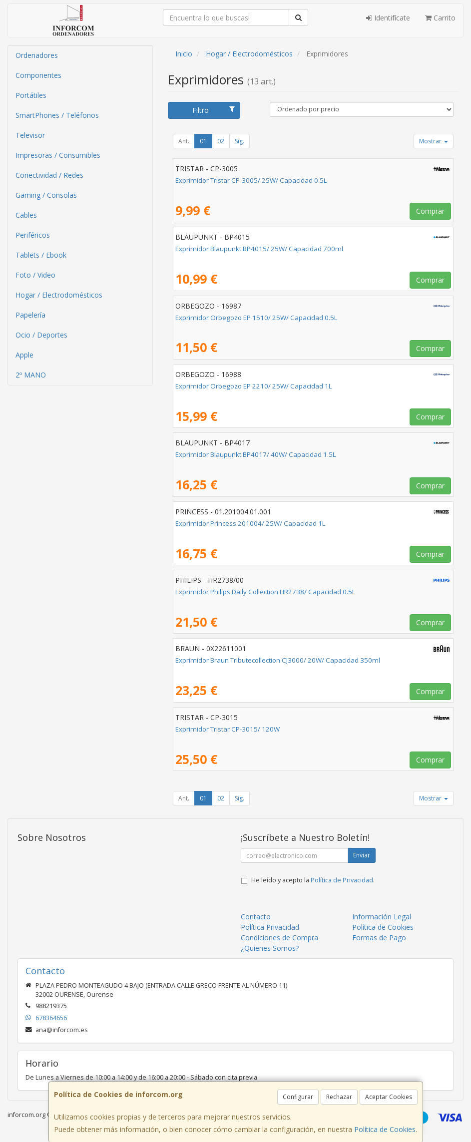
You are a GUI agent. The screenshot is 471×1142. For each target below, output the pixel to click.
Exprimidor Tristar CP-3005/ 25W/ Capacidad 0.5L (251, 180)
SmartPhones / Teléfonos (57, 115)
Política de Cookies (385, 1129)
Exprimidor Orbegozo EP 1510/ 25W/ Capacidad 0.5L (256, 317)
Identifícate (388, 17)
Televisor (30, 135)
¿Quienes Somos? (270, 948)
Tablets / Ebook (40, 255)
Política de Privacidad (342, 880)
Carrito (440, 17)
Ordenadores (36, 55)
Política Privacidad (270, 927)
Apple (24, 355)
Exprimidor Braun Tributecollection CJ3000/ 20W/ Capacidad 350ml (277, 660)
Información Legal (381, 916)
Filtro (213, 110)
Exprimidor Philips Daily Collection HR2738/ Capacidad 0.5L (265, 591)
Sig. (239, 141)
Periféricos (32, 235)
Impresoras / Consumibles (57, 155)
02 (220, 141)
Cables (26, 215)
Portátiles (30, 95)
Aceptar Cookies (388, 1097)
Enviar (361, 855)
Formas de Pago (379, 937)
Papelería (30, 315)
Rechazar (339, 1097)
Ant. (183, 141)
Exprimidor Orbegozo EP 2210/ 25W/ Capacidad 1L (253, 385)
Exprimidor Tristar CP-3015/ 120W (227, 729)
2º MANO (30, 375)
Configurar (298, 1097)
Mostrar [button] (433, 141)
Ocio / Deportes (41, 335)
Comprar (430, 211)
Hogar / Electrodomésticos (58, 295)
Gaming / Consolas (46, 195)
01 (203, 141)
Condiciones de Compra (279, 937)
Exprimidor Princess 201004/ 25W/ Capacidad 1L (250, 523)
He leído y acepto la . (313, 880)
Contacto (256, 916)
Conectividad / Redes (49, 175)
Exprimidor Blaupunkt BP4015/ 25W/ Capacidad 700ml (259, 248)
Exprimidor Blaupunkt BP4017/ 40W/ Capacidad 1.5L (255, 454)
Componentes (38, 75)
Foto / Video (35, 275)
